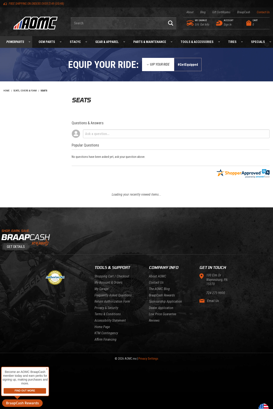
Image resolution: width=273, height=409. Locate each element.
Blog (203, 12)
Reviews (154, 320)
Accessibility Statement (110, 320)
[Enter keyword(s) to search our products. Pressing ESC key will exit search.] (118, 23)
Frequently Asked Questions (113, 295)
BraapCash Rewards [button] (22, 403)
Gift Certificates (221, 12)
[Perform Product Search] (170, 23)
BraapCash (243, 12)
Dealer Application (161, 308)
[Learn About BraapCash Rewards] (136, 240)
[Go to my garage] (190, 23)
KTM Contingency (106, 333)
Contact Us (263, 12)
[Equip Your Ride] (158, 64)
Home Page (102, 327)
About (189, 12)
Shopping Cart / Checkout (111, 276)
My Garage (101, 289)
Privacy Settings (148, 359)
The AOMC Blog (159, 289)
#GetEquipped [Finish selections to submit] (188, 65)
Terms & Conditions (107, 314)
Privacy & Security (106, 308)
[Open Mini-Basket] (257, 23)
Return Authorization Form (112, 301)
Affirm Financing (105, 339)
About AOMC (157, 276)
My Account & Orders (108, 282)
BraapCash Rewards (162, 295)
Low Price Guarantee (162, 314)
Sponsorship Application (165, 301)
